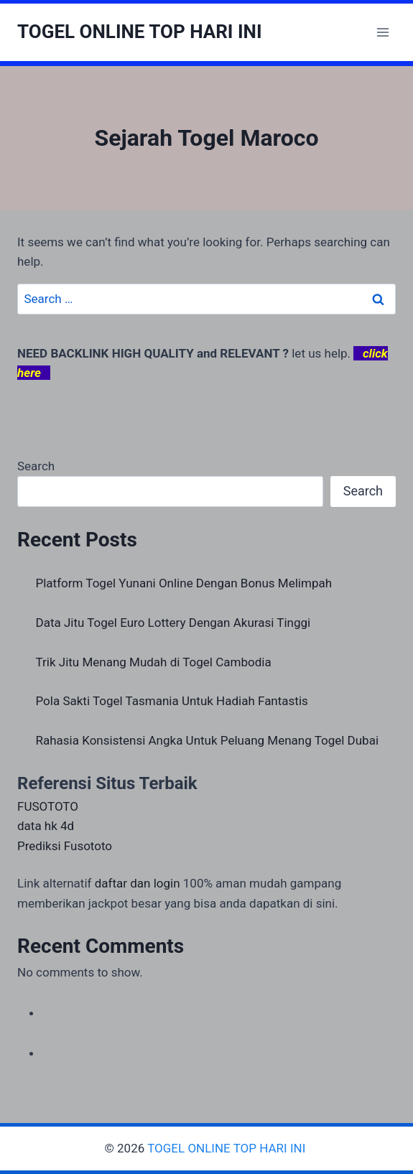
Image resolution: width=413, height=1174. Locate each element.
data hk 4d (45, 826)
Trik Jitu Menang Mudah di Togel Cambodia (154, 662)
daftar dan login (137, 883)
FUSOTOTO (47, 806)
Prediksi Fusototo (64, 846)
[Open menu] (382, 32)
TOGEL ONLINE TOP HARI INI (227, 1148)
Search (36, 466)
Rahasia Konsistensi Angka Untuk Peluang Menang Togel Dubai (207, 740)
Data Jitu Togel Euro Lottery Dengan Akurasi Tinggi (173, 622)
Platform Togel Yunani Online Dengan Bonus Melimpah (184, 583)
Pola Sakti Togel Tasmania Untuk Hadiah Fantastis (172, 701)
